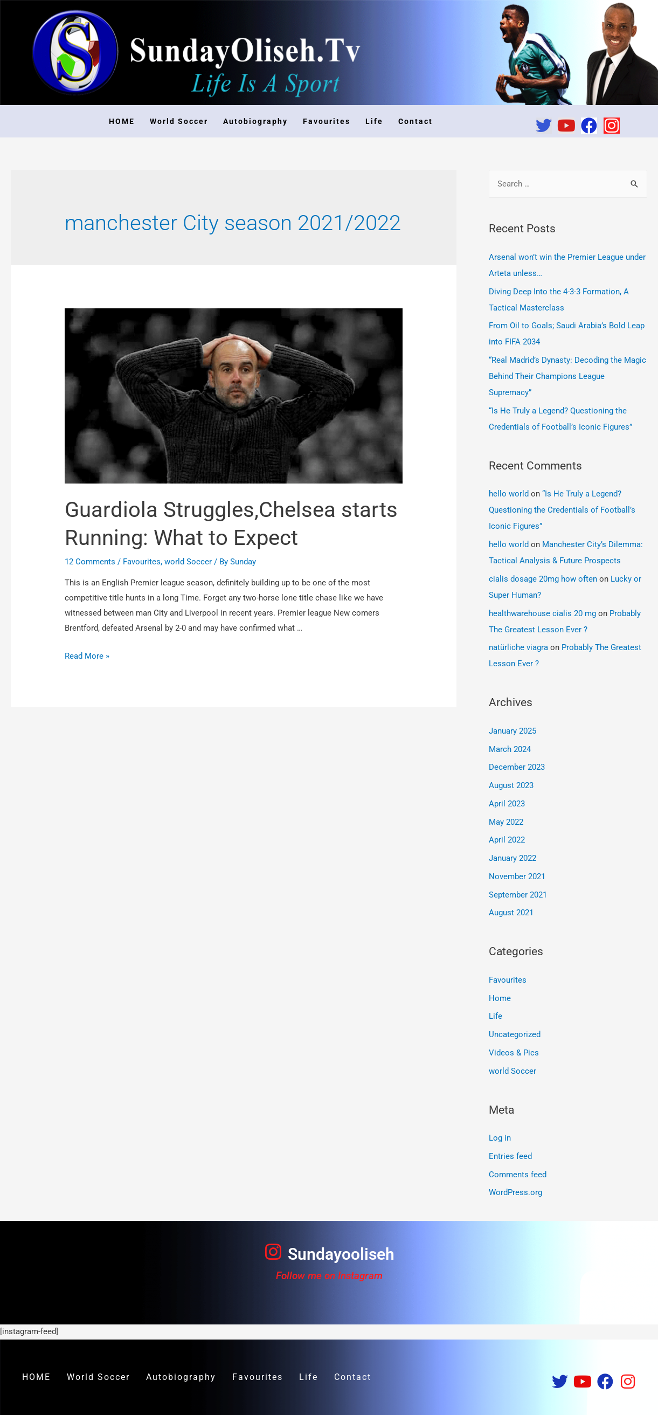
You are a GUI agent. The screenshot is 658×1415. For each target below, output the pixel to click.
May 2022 (506, 822)
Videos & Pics (514, 1053)
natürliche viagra (518, 647)
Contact (415, 121)
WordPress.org (515, 1192)
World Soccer (179, 121)
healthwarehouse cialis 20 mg (542, 613)
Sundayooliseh (341, 1254)
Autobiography (255, 121)
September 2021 (518, 895)
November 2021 (517, 876)
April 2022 (507, 840)
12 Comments (90, 562)
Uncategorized (515, 1034)
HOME (122, 121)
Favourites (326, 121)
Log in (500, 1138)
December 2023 (517, 767)
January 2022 (512, 858)
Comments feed (517, 1174)
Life (374, 121)
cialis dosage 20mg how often (543, 579)
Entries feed (510, 1156)
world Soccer (188, 562)
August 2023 (511, 785)
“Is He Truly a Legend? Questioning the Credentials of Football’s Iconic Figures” (562, 510)
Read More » (87, 656)
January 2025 (512, 731)
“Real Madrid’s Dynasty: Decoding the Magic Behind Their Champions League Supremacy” (567, 376)
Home (500, 998)
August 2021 (511, 912)
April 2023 (507, 804)
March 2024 (510, 749)
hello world (509, 494)
